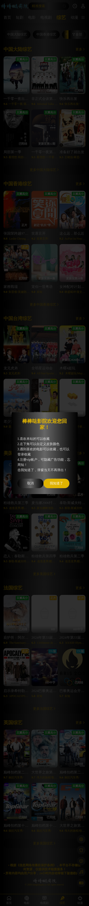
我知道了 (56, 483)
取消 (30, 483)
